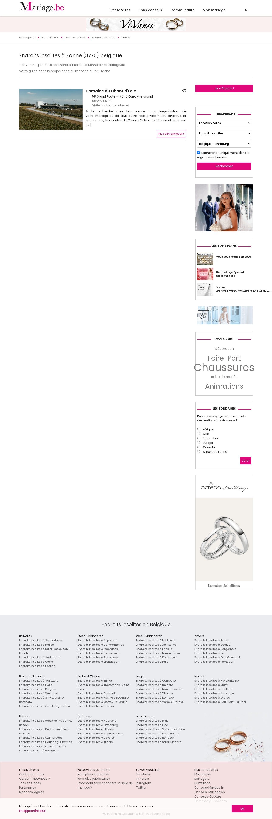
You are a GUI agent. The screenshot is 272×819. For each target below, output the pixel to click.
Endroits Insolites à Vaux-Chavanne (160, 729)
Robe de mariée (224, 376)
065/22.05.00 (101, 101)
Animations (224, 386)
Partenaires (27, 787)
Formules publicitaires (94, 779)
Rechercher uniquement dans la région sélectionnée (223, 155)
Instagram (143, 783)
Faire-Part (224, 358)
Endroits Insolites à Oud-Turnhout (217, 657)
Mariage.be (202, 774)
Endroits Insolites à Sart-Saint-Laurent (220, 702)
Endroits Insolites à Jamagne (214, 693)
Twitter (141, 787)
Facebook (143, 774)
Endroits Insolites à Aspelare (97, 640)
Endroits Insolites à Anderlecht (40, 657)
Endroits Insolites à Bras (152, 721)
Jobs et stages (30, 783)
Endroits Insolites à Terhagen (214, 662)
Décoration (224, 348)
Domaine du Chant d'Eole (111, 91)
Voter (246, 460)
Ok (242, 808)
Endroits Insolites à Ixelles (36, 645)
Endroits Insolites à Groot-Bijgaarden (44, 706)
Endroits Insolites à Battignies (39, 750)
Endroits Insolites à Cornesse (156, 681)
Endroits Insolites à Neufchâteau (158, 733)
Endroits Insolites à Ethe (152, 725)
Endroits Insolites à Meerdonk (98, 649)
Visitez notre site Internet (110, 105)
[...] (88, 125)
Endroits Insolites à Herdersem (99, 653)
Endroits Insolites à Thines (95, 681)
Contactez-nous (31, 774)
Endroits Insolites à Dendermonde (101, 645)
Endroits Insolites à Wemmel (38, 693)
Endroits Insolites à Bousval (96, 706)
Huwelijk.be (202, 783)
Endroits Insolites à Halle (35, 685)
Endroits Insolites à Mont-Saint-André (103, 698)
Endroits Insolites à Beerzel (212, 645)
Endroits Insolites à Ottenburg (98, 725)
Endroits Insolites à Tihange (154, 693)
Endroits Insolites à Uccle (36, 662)
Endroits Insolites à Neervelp (97, 721)
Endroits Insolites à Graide (212, 698)
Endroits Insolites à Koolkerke (156, 657)
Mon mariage (214, 10)
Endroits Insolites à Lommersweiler (160, 689)
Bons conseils (150, 10)
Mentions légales (31, 792)
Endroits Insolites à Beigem (37, 689)
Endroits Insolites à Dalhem (154, 685)
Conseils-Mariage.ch (209, 792)
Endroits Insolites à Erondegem (99, 662)
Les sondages (224, 408)
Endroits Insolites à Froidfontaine (216, 681)
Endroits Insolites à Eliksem (96, 729)
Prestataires (119, 10)
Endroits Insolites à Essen (211, 640)
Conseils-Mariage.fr (208, 787)
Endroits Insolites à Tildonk (95, 742)
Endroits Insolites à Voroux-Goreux (159, 702)
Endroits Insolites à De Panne (156, 640)
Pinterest (142, 779)
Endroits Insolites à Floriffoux (213, 689)
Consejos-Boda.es (207, 796)
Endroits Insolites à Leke (152, 662)
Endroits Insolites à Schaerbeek (40, 640)
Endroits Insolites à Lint (209, 653)
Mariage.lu (202, 779)
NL (247, 10)
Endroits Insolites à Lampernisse (158, 653)
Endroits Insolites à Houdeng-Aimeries (45, 742)
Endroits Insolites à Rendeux (155, 738)
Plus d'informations (172, 134)
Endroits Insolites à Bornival (96, 693)
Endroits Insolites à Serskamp (98, 657)
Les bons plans (224, 245)
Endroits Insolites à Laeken (37, 666)
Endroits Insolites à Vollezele (38, 681)
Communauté (182, 10)
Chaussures (224, 367)
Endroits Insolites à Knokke (154, 649)
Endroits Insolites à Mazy (211, 685)
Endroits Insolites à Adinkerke (156, 645)
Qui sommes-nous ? (34, 779)
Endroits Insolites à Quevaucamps (42, 746)
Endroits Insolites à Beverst (96, 738)
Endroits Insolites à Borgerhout (215, 649)
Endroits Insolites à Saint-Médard (158, 742)
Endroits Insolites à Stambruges (40, 738)
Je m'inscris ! (224, 88)
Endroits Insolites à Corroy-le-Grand (103, 702)
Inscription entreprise (93, 774)
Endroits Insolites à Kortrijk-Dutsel (100, 733)
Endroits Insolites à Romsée (155, 698)
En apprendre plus (32, 811)
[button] (23, 109)
